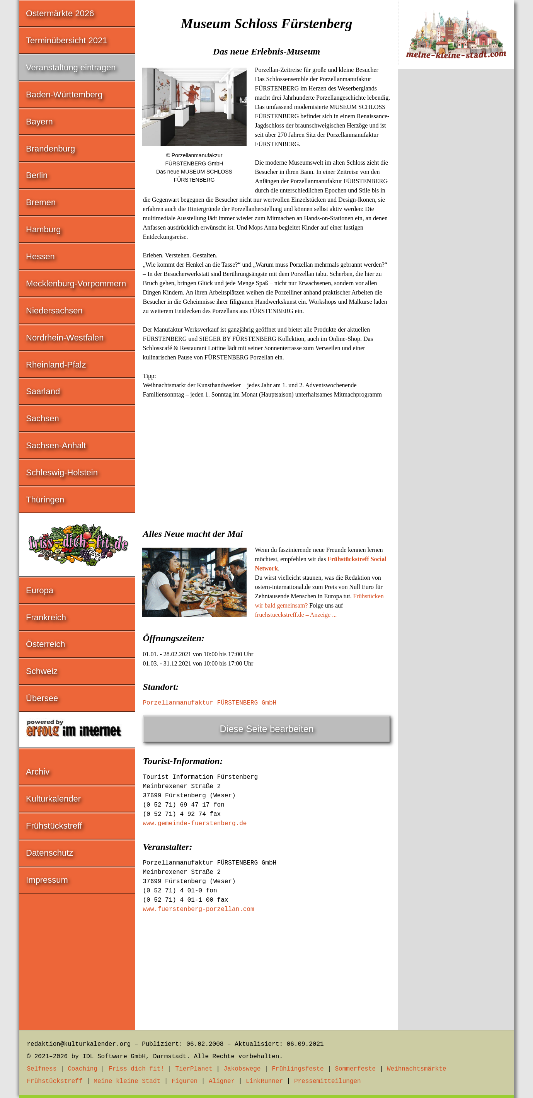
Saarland (43, 391)
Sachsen (42, 418)
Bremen (41, 202)
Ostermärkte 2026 (60, 13)
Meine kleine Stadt (127, 1081)
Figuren (185, 1081)
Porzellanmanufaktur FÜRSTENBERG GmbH (210, 703)
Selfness (42, 1069)
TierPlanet (194, 1069)
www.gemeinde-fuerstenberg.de (195, 823)
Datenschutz (49, 853)
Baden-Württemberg (64, 94)
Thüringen (45, 499)
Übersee (42, 698)
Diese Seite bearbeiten (267, 728)
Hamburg (43, 229)
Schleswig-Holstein (62, 472)
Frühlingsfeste (298, 1069)
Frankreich (46, 617)
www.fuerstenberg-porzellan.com (198, 909)
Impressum (47, 880)
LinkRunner (264, 1081)
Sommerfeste (355, 1069)
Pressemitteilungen (327, 1081)
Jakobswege (242, 1069)
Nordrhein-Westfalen (65, 337)
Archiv (37, 771)
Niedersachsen (54, 310)
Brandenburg (50, 148)
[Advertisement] (266, 461)
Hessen (40, 256)
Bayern (39, 121)
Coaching (82, 1069)
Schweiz (42, 671)
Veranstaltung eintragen (71, 67)
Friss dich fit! (136, 1069)
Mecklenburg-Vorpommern (76, 283)
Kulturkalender (53, 798)
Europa (39, 590)
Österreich (45, 644)
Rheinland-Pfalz (56, 364)
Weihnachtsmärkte (416, 1069)
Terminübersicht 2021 (66, 40)
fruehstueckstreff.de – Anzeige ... (296, 614)
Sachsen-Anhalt (56, 445)
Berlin (37, 175)
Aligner (222, 1081)
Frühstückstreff (54, 826)
